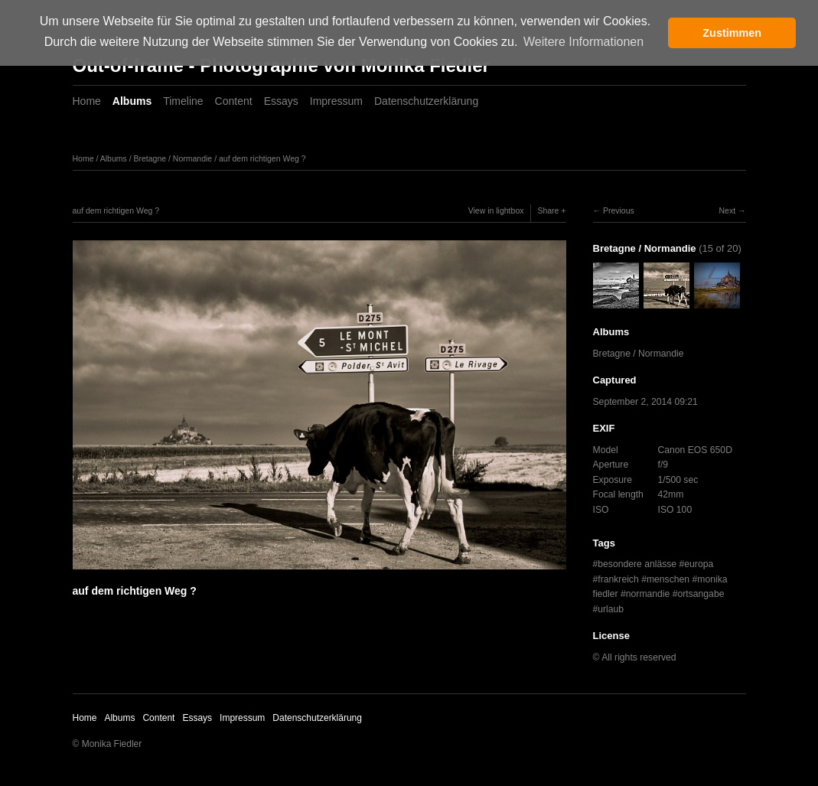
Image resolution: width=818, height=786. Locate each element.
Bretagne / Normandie (172, 158)
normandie (648, 594)
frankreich (618, 579)
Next (727, 210)
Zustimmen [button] (731, 33)
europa (698, 564)
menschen (668, 579)
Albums (132, 101)
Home (87, 101)
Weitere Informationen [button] (583, 41)
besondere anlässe (637, 564)
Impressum (336, 101)
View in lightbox (496, 210)
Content (234, 101)
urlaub (611, 609)
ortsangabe (701, 594)
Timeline (183, 101)
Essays (281, 101)
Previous (618, 210)
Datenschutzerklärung (426, 101)
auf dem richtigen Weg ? (262, 158)
